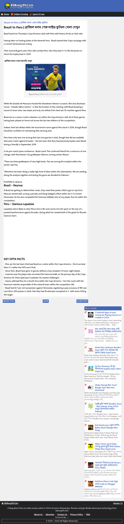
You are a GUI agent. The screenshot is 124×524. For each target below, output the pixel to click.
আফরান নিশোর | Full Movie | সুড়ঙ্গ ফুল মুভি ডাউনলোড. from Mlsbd (107, 465)
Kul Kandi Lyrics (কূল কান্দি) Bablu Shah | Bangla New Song (107, 427)
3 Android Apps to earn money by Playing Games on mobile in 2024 (108, 315)
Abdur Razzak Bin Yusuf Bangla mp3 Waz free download (106, 387)
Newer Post (9, 301)
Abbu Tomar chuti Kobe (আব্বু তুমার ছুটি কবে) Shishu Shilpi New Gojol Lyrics (107, 446)
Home (45, 301)
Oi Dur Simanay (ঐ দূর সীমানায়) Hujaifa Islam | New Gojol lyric (108, 369)
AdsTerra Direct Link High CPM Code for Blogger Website (106, 484)
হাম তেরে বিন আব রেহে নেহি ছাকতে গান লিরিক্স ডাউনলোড (108, 330)
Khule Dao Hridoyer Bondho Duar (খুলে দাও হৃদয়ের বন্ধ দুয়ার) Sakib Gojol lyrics (108, 350)
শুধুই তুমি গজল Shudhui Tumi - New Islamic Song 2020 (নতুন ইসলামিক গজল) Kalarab (108, 408)
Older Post (82, 301)
